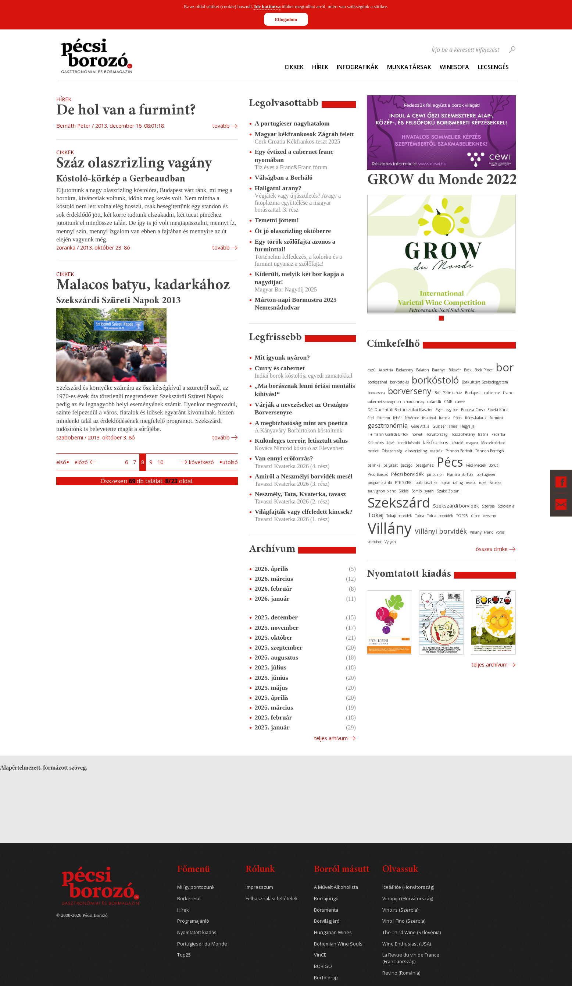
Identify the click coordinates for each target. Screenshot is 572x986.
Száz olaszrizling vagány (134, 164)
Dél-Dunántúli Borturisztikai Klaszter (400, 409)
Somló (416, 491)
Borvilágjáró (327, 921)
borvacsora (376, 392)
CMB (448, 401)
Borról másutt (341, 869)
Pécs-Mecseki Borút (482, 465)
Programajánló (193, 921)
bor (505, 367)
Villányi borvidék (441, 531)
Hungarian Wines (333, 932)
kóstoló (457, 442)
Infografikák (357, 67)
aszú (372, 369)
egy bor (452, 409)
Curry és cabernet (280, 368)
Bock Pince (484, 369)
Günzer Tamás (444, 426)
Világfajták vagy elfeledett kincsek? (304, 511)
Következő (201, 462)
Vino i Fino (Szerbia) (403, 921)
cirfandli (434, 401)
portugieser (486, 474)
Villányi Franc (481, 532)
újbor (475, 515)
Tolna (419, 515)
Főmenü (193, 869)
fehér (397, 417)
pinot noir (435, 474)
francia (444, 417)
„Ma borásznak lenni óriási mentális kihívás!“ (305, 389)
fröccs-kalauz (476, 417)
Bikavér (454, 369)
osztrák (436, 450)
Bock (468, 369)
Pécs (450, 461)
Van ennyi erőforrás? (284, 458)
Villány (390, 528)
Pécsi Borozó (378, 474)
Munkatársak (409, 67)
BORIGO (323, 966)
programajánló (380, 482)
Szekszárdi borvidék (456, 505)
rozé (482, 482)
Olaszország (392, 450)
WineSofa (454, 67)
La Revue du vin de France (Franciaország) (410, 958)
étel (371, 417)
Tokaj (375, 515)
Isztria (483, 434)
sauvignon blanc (382, 491)
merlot (373, 450)
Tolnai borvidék (440, 515)
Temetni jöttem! (277, 220)
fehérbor (412, 417)
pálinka (374, 465)
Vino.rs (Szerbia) (400, 910)
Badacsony (404, 369)
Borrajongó (326, 898)
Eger (439, 409)
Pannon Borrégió (489, 450)
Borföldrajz (326, 978)
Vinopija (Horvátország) (407, 898)
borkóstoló (435, 379)
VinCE (320, 955)
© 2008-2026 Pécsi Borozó (81, 915)
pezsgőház (424, 465)
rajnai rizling (451, 482)
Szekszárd (399, 502)
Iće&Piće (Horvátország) (408, 887)
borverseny (410, 391)
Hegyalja (467, 426)
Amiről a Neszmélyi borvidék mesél (304, 476)
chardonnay (414, 401)
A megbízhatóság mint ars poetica (301, 423)
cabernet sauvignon (384, 401)
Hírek (320, 67)
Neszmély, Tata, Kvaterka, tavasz (300, 494)
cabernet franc (498, 392)
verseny (489, 515)
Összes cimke (492, 548)
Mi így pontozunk (196, 887)
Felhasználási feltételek (272, 898)
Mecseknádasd (493, 442)
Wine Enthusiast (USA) (406, 944)
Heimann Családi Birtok (388, 434)
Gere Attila (420, 426)
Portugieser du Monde (202, 944)
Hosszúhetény (462, 434)
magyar (472, 442)
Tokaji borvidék (399, 515)
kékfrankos (435, 442)
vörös (500, 532)
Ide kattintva (267, 6)
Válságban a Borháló (283, 177)
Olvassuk (400, 869)
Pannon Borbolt (459, 450)
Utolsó (230, 462)
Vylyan (390, 541)
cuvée (460, 401)
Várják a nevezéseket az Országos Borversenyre (301, 408)
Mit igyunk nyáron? (282, 357)
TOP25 (462, 515)
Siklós (403, 491)
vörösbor (375, 541)
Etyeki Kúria (497, 409)
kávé (390, 442)
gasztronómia (388, 425)
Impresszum (259, 887)
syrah (429, 491)
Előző (81, 462)
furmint (496, 417)
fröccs (457, 417)
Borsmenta (326, 910)
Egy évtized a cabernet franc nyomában (294, 155)
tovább (221, 125)
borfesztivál (377, 382)
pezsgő (406, 465)
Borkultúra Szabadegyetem (485, 382)
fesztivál (429, 417)
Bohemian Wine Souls (338, 944)
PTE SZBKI (403, 482)
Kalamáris (376, 442)
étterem (383, 417)
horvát (416, 434)
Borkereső (189, 898)
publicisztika (426, 482)
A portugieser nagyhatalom (292, 123)
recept (471, 482)
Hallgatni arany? (278, 188)
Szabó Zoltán (448, 491)
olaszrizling (416, 450)
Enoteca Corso (473, 409)
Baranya (439, 369)
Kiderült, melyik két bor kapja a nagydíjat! (299, 277)
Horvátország (436, 434)
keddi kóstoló (408, 442)
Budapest (473, 392)
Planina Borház (460, 474)
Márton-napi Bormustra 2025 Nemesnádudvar (296, 303)
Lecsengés (493, 67)
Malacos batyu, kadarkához (143, 285)
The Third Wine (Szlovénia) (411, 932)
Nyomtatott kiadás (197, 932)
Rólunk (260, 869)
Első (61, 462)
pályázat (390, 465)
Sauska (495, 482)
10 (160, 462)
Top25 (184, 955)
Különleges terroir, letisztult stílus (301, 440)
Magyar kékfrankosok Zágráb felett (304, 134)
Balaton (422, 369)
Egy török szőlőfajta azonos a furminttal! (295, 245)
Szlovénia (506, 506)
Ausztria (386, 369)
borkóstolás (399, 382)
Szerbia (488, 506)
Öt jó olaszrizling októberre (293, 230)
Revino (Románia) (401, 973)
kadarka (498, 434)
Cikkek (294, 67)
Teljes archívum (489, 664)
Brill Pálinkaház (448, 392)
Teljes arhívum (331, 738)
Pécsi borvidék (407, 474)
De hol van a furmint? (126, 111)
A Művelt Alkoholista (336, 887)
